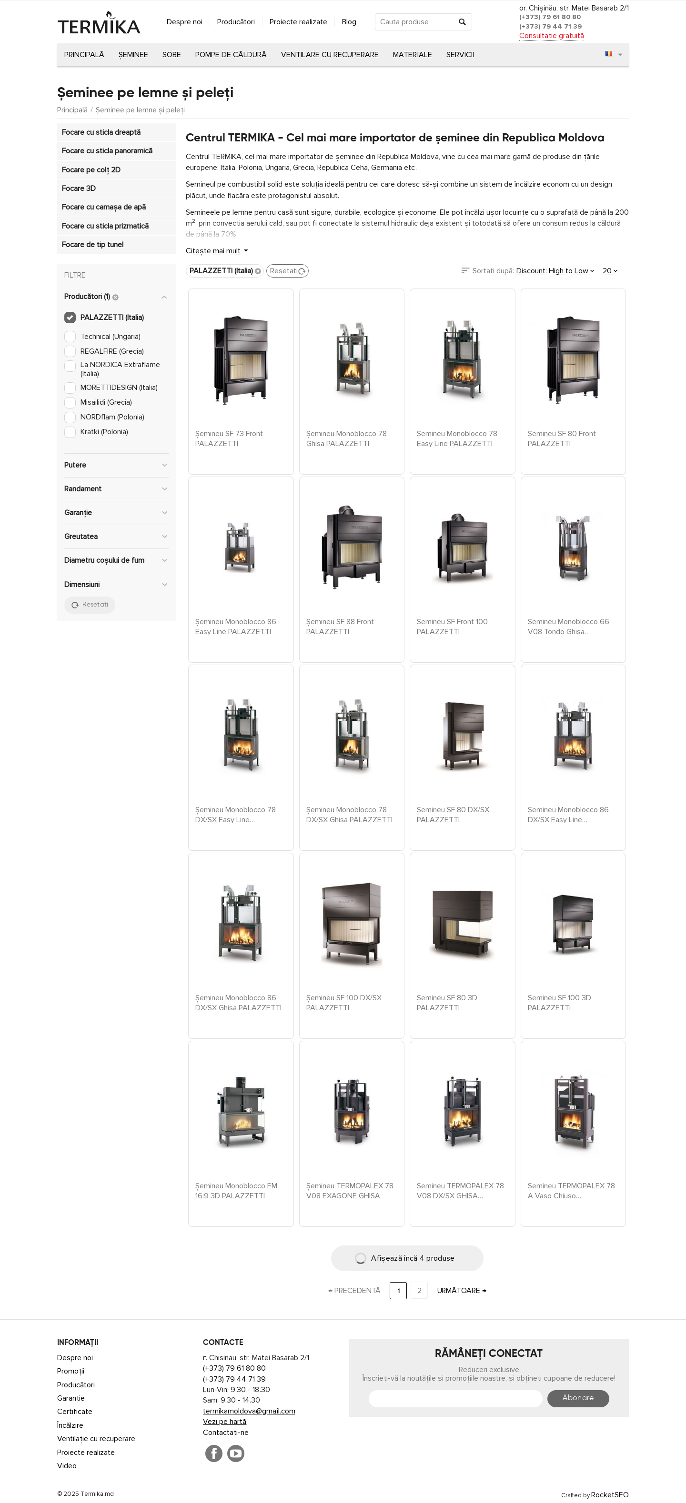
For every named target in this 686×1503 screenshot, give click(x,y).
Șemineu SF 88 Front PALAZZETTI (340, 626)
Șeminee (133, 55)
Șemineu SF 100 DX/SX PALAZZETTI (344, 1002)
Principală (84, 55)
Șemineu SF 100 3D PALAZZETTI (559, 1002)
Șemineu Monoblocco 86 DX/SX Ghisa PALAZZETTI (238, 1002)
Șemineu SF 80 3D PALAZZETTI (447, 1002)
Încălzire (70, 1425)
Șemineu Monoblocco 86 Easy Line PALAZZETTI (235, 626)
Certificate (74, 1411)
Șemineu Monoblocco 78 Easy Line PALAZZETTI (457, 438)
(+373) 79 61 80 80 (550, 17)
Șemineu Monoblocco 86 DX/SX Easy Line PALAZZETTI (568, 814)
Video (67, 1466)
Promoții (70, 1371)
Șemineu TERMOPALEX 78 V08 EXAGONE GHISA (349, 1190)
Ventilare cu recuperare (330, 55)
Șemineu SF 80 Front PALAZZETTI (562, 438)
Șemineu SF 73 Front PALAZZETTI (229, 438)
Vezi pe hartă (224, 1421)
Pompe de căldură (231, 55)
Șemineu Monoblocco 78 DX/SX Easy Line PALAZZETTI (235, 814)
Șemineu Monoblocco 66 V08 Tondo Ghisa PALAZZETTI (568, 626)
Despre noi (184, 22)
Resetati (288, 271)
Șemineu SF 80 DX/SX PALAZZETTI (453, 814)
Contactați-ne (226, 1432)
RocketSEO (610, 1495)
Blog (349, 22)
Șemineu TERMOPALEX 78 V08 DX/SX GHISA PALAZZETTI (460, 1190)
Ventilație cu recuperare (96, 1438)
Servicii (460, 55)
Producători (236, 22)
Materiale (412, 55)
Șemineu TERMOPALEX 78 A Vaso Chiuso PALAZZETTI (571, 1190)
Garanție (71, 1398)
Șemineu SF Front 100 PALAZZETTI (452, 626)
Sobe (171, 55)
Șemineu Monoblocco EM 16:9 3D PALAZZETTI (236, 1190)
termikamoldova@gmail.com (249, 1411)
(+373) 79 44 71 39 (550, 26)
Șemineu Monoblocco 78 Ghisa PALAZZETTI (346, 438)
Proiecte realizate (298, 22)
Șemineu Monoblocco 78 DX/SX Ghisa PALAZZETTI (349, 814)
